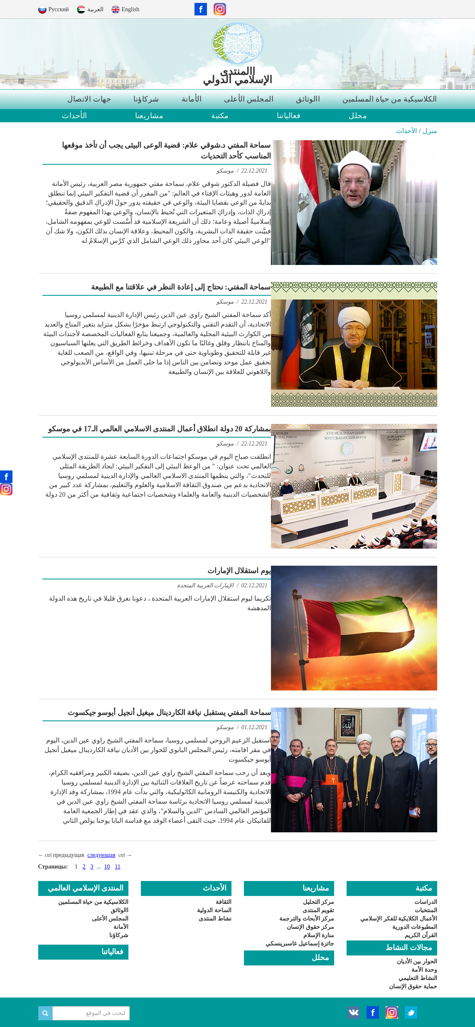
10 (107, 867)
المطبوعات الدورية (414, 927)
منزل (430, 130)
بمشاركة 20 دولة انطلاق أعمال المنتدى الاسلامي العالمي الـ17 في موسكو (159, 429)
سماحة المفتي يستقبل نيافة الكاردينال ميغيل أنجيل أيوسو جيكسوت (169, 712)
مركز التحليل (319, 902)
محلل (358, 115)
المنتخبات (426, 910)
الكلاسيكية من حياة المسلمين (389, 99)
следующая (101, 855)
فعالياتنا (289, 115)
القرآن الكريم (421, 935)
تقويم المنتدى (319, 910)
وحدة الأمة (424, 970)
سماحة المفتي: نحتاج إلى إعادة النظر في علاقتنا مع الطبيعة (181, 287)
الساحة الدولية (214, 910)
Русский (59, 9)
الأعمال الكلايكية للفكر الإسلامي (398, 919)
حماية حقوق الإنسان (413, 986)
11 (117, 867)
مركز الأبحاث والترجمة (306, 919)
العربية (95, 9)
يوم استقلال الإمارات (239, 571)
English (131, 9)
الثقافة (223, 902)
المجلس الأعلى (248, 99)
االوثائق (308, 99)
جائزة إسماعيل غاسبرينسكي (300, 943)
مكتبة (220, 115)
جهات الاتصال (89, 99)
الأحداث (74, 115)
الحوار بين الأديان (417, 961)
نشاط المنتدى (215, 919)
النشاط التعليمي (418, 978)
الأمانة (192, 99)
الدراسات (425, 902)
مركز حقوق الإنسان (310, 927)
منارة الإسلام (319, 935)
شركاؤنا (146, 99)
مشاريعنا (149, 115)
